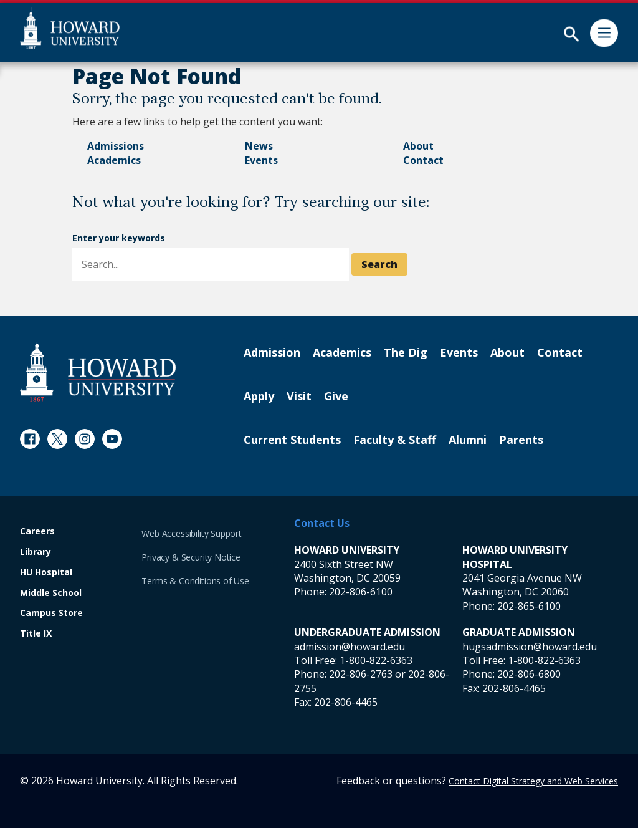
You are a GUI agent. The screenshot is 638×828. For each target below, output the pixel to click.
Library (35, 552)
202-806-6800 (529, 674)
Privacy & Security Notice (190, 557)
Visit (299, 396)
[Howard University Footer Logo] (98, 369)
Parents (521, 440)
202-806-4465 (346, 702)
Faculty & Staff (394, 440)
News (259, 146)
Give (336, 396)
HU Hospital (46, 572)
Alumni (468, 440)
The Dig (405, 353)
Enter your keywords (118, 238)
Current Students (292, 440)
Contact (423, 160)
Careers (37, 531)
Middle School (51, 593)
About (418, 146)
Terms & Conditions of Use (195, 581)
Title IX (36, 633)
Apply (259, 396)
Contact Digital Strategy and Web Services (533, 781)
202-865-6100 (529, 606)
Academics (114, 160)
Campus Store (51, 613)
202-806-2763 (361, 674)
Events (261, 160)
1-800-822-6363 (376, 660)
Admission (272, 353)
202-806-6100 (361, 592)
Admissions (115, 146)
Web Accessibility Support (191, 533)
